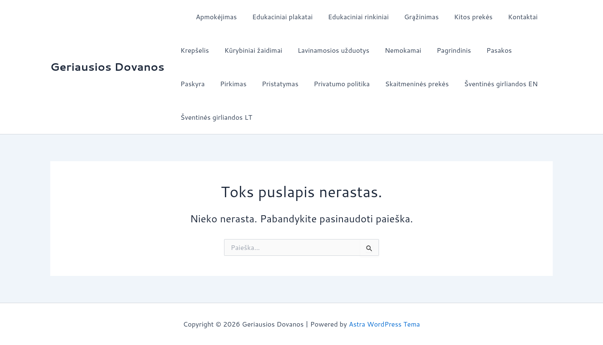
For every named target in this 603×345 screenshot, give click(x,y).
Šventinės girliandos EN (453, 83)
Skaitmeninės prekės (370, 83)
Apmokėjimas (213, 16)
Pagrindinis (445, 50)
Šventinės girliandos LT (215, 117)
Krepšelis (194, 50)
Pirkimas (193, 83)
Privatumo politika (297, 83)
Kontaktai (510, 16)
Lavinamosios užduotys (328, 50)
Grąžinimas (412, 16)
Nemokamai (396, 50)
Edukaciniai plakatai (277, 16)
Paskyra (527, 50)
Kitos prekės (462, 16)
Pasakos (488, 50)
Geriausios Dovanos (107, 66)
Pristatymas (237, 83)
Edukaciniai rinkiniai (351, 16)
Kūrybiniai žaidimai (250, 50)
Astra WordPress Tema (384, 324)
